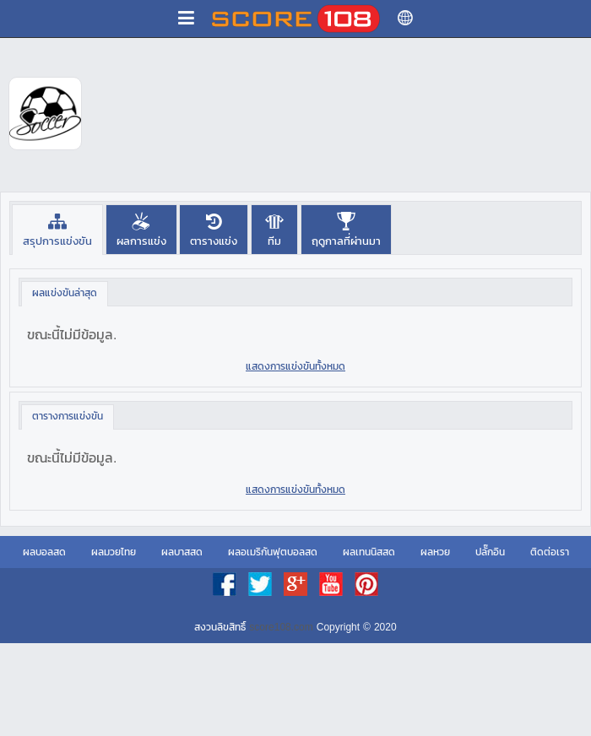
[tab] (57, 229)
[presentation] (57, 229)
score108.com (280, 627)
